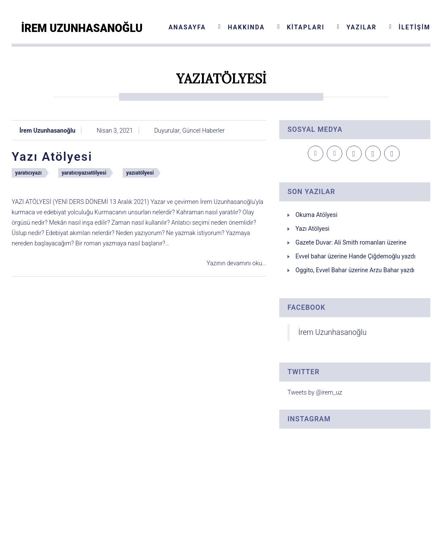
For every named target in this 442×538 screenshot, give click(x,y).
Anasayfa (186, 27)
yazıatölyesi (140, 173)
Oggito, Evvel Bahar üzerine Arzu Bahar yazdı (354, 270)
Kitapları (305, 27)
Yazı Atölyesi (52, 157)
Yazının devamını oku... (236, 263)
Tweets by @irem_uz (314, 392)
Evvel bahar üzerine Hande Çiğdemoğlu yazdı (355, 256)
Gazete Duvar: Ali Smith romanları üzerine (350, 242)
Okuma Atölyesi (316, 214)
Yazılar (362, 27)
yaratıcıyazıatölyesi (84, 173)
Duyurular (167, 130)
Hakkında (246, 27)
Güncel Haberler (203, 130)
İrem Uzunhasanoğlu (47, 130)
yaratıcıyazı (28, 173)
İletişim (414, 27)
